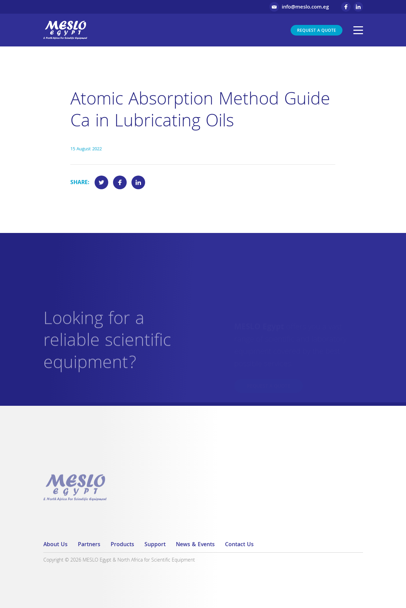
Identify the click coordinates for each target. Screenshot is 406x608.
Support (155, 545)
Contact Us (239, 545)
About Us (55, 545)
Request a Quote (316, 30)
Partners (89, 545)
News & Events (195, 545)
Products (122, 545)
